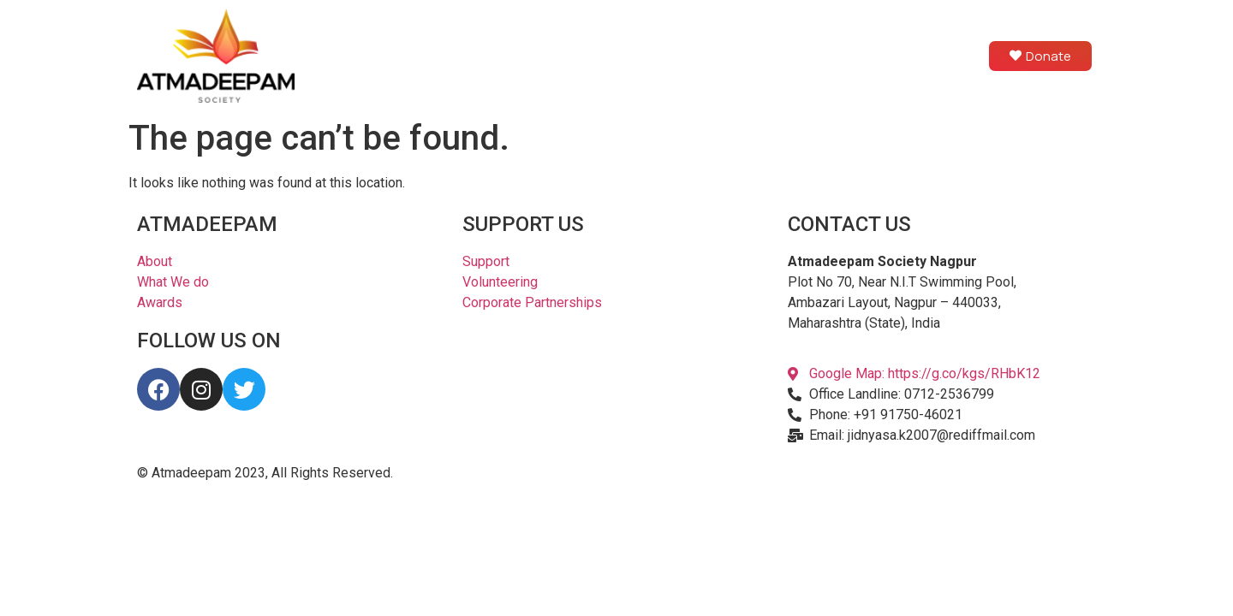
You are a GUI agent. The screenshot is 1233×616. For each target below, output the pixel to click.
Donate (1040, 56)
